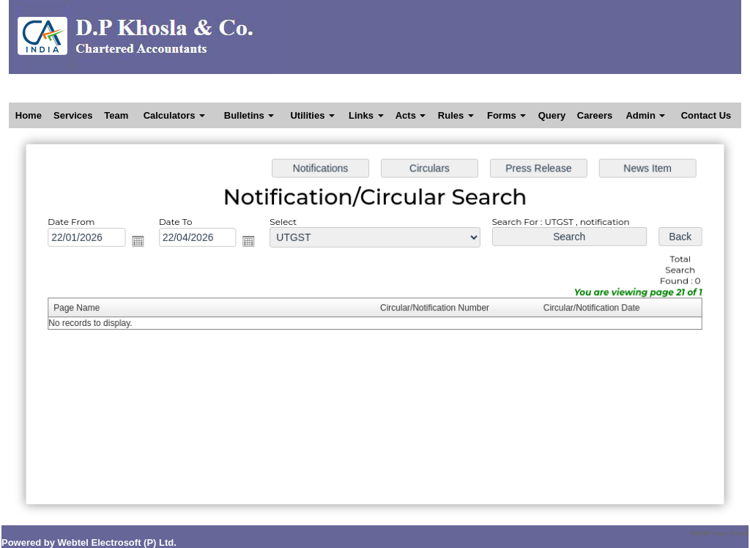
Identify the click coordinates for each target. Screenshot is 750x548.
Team (116, 115)
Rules (456, 115)
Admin (645, 115)
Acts (411, 115)
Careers (594, 115)
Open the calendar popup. (152, 246)
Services (73, 115)
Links (366, 115)
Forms (506, 115)
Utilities (312, 115)
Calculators (174, 115)
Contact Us (706, 115)
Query (552, 115)
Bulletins (249, 115)
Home (28, 115)
